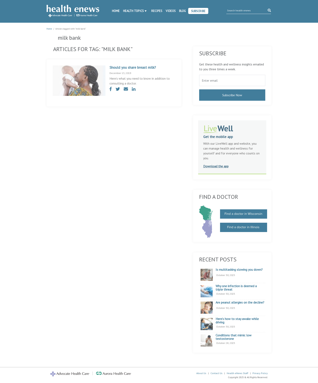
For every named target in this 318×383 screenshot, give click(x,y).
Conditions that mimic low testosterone (233, 337)
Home (116, 11)
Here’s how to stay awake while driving (237, 320)
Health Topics (133, 11)
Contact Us (216, 373)
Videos (171, 11)
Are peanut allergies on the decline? (240, 302)
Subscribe (198, 11)
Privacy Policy (260, 373)
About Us (201, 373)
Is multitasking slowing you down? (239, 270)
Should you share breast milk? (133, 67)
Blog (182, 11)
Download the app (216, 166)
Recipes (156, 11)
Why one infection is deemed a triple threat (236, 287)
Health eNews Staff (237, 373)
